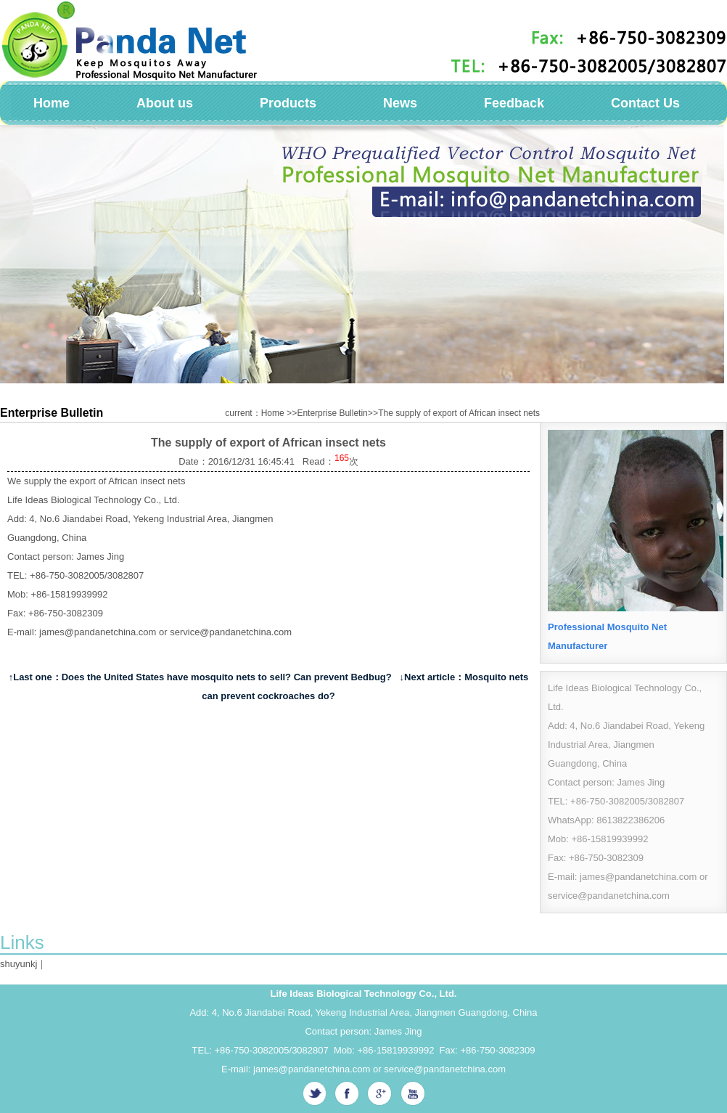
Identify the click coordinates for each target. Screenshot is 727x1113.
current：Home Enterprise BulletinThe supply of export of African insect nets (382, 413)
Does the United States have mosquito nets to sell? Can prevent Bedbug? (227, 677)
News (400, 103)
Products (288, 103)
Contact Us (645, 103)
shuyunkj (18, 963)
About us (164, 103)
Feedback (514, 103)
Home (51, 103)
